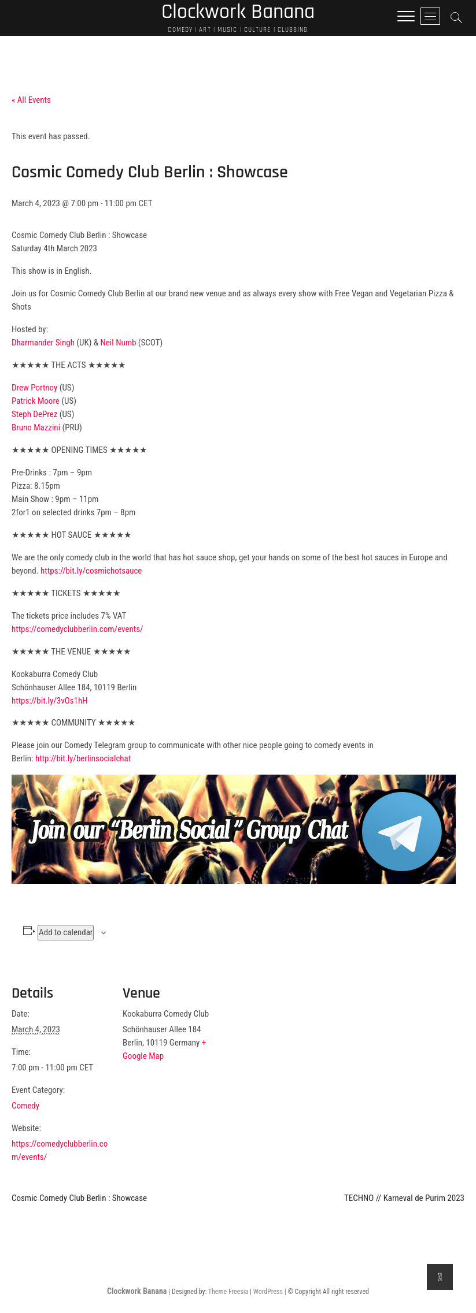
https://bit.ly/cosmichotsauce (91, 571)
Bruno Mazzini (36, 427)
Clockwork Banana (137, 1291)
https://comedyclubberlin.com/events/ (77, 629)
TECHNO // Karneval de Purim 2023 (404, 1198)
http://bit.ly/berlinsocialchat (83, 758)
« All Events (31, 100)
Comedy (25, 1105)
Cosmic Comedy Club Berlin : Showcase (79, 1198)
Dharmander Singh (43, 342)
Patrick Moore (36, 401)
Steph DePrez (34, 414)
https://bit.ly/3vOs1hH (49, 700)
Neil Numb (118, 342)
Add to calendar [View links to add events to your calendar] (66, 932)
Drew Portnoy (34, 387)
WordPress (268, 1292)
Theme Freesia (228, 1292)
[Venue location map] (295, 1045)
